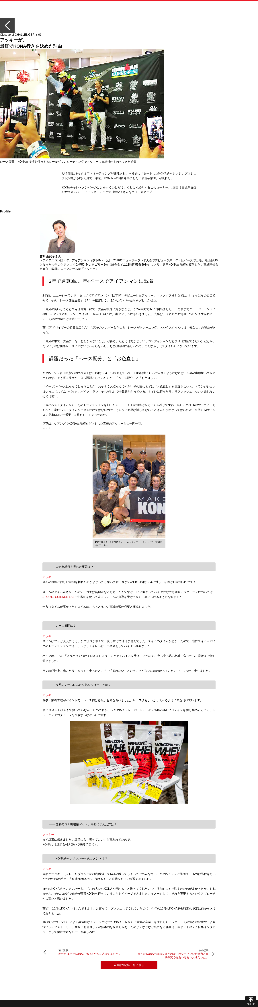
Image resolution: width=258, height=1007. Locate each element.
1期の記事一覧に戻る (129, 965)
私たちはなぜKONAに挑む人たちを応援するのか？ (89, 953)
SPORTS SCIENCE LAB (58, 596)
